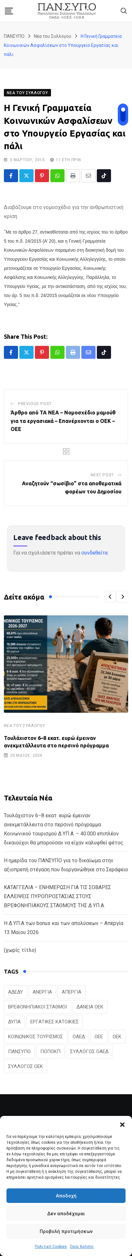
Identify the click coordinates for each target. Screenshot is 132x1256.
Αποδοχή (66, 1196)
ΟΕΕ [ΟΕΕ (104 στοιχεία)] (99, 1037)
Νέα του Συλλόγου (24, 725)
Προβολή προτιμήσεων (66, 1231)
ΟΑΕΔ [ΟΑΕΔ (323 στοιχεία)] (79, 1037)
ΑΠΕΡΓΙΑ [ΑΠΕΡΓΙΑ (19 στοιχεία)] (71, 992)
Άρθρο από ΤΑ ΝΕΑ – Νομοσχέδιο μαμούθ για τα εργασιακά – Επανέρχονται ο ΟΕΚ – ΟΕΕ (63, 421)
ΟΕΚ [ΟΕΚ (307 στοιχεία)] (117, 1037)
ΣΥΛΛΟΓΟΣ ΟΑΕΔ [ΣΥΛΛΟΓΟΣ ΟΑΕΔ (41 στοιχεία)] (89, 1051)
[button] (122, 1124)
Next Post (102, 475)
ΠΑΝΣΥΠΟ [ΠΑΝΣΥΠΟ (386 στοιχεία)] (19, 1051)
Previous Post (35, 404)
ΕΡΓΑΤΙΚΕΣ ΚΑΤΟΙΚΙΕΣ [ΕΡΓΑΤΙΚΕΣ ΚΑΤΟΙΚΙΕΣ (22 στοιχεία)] (54, 1022)
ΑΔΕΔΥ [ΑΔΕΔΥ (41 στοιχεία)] (15, 992)
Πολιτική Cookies (51, 1246)
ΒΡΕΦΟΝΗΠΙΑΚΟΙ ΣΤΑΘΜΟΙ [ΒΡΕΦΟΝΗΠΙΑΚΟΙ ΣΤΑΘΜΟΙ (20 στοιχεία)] (37, 1007)
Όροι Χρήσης (82, 1246)
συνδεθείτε (94, 553)
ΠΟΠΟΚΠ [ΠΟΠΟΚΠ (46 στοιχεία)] (50, 1051)
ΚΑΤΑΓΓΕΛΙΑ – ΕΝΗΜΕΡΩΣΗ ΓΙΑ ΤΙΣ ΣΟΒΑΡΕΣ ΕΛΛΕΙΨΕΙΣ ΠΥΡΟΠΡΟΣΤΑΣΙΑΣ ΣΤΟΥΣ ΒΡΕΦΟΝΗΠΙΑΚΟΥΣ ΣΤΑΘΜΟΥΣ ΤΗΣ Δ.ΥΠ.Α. (57, 896)
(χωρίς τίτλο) (20, 950)
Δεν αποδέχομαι (66, 1214)
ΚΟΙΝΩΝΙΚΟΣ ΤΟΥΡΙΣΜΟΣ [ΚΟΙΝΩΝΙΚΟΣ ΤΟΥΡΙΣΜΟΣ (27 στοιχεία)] (35, 1037)
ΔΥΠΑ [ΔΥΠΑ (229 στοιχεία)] (14, 1022)
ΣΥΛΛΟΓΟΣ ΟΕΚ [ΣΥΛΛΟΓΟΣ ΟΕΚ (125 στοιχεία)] (25, 1066)
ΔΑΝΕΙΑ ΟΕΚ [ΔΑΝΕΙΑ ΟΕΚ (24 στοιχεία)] (89, 1007)
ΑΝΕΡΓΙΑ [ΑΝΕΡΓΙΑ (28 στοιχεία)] (42, 992)
